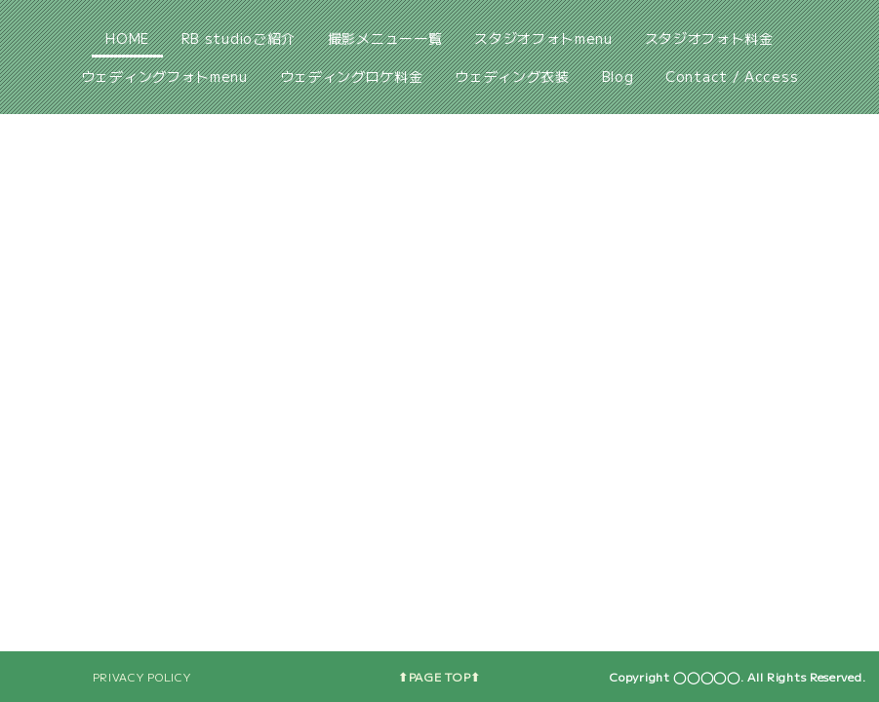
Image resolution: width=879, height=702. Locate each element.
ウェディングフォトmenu (164, 76)
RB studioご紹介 (238, 38)
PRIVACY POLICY (142, 676)
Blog (618, 76)
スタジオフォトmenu (543, 38)
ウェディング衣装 (512, 76)
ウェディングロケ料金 (351, 76)
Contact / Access (731, 76)
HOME (127, 38)
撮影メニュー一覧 (385, 38)
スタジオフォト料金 (709, 38)
